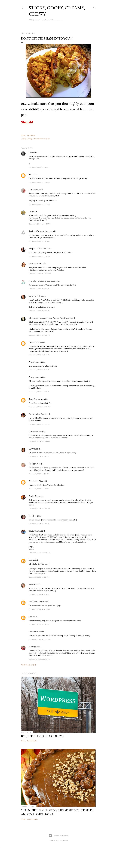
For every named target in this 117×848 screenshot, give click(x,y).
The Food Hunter (36, 602)
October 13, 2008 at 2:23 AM (39, 659)
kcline (65, 840)
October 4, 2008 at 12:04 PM (40, 274)
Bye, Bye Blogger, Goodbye (42, 736)
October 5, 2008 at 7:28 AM (39, 441)
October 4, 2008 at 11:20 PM (39, 407)
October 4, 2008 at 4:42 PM (39, 355)
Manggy (32, 647)
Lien (31, 211)
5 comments (32, 741)
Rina (31, 152)
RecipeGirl (33, 464)
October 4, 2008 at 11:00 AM (40, 241)
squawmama (35, 531)
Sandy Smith (34, 296)
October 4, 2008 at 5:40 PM (39, 392)
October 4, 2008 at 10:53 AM (40, 224)
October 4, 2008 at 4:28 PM (39, 335)
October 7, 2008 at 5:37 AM (39, 624)
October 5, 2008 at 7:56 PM (39, 524)
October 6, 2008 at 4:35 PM (39, 609)
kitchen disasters (43, 139)
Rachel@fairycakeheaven (40, 231)
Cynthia (32, 449)
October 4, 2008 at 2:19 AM (39, 167)
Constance (34, 189)
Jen (30, 174)
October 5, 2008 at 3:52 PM (39, 489)
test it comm (35, 342)
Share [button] (23, 135)
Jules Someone (36, 399)
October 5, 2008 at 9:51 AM (39, 456)
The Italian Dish (36, 481)
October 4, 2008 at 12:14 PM (39, 289)
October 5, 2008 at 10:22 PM (39, 553)
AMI (31, 617)
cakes (35, 139)
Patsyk (32, 584)
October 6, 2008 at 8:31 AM (39, 594)
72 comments (32, 819)
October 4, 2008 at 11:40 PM (39, 424)
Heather (32, 516)
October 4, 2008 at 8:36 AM (39, 182)
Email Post (31, 135)
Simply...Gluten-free (38, 248)
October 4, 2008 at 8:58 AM (39, 204)
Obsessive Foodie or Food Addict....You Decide (50, 318)
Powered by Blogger (58, 835)
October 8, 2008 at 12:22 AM (39, 639)
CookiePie (33, 496)
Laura (31, 560)
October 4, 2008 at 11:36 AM (39, 256)
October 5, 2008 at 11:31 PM (39, 577)
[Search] (94, 7)
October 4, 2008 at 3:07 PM (39, 311)
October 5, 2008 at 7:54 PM (39, 509)
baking (29, 139)
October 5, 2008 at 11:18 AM (39, 474)
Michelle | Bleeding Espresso (42, 281)
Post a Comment (28, 665)
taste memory (35, 263)
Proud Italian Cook (37, 414)
